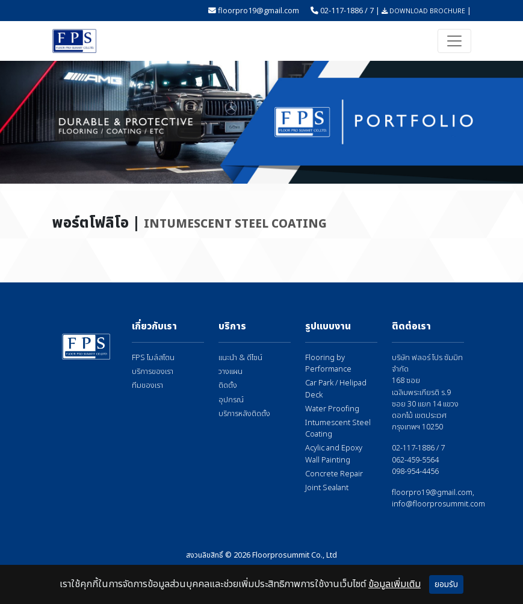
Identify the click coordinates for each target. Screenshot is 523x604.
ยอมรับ (446, 584)
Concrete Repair (334, 474)
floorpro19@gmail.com (258, 10)
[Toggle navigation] (454, 41)
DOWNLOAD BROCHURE (423, 11)
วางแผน (230, 372)
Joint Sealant (326, 488)
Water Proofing (332, 409)
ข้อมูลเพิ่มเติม (394, 584)
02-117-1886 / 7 (347, 10)
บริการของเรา (152, 372)
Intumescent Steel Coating (338, 428)
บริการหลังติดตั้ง (244, 414)
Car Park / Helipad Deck (336, 389)
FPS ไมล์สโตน (153, 358)
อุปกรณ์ (231, 400)
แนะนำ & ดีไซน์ (240, 358)
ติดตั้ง (227, 385)
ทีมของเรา (147, 385)
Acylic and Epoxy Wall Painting (333, 454)
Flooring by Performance (328, 363)
